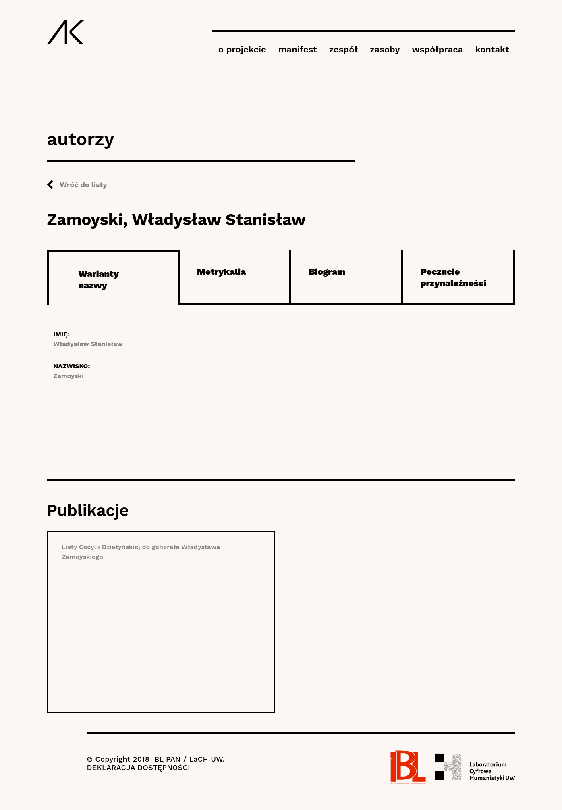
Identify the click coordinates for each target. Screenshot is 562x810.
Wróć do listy (83, 184)
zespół (343, 49)
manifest (297, 49)
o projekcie (242, 49)
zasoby (385, 49)
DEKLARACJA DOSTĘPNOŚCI (138, 767)
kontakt (492, 49)
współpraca (437, 49)
